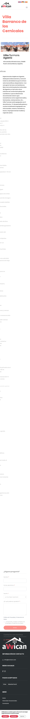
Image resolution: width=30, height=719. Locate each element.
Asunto (6, 617)
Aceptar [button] (5, 716)
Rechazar (13, 716)
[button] (3, 47)
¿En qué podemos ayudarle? (12, 625)
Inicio (4, 698)
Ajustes (22, 716)
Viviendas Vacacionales (9, 701)
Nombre (6, 600)
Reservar (15, 56)
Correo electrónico (9, 608)
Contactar (5, 703)
